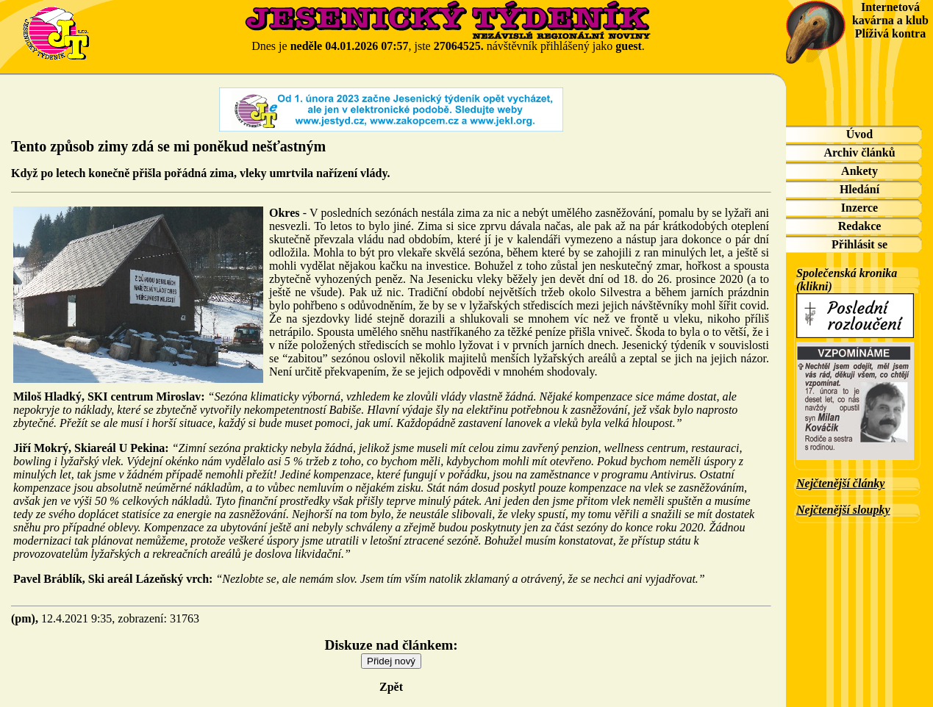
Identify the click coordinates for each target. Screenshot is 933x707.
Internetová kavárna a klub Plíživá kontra (890, 20)
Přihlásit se (859, 244)
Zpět (391, 687)
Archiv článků (859, 152)
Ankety (859, 171)
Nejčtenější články (840, 483)
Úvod (859, 134)
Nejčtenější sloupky (843, 509)
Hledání (859, 189)
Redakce (860, 226)
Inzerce (859, 207)
